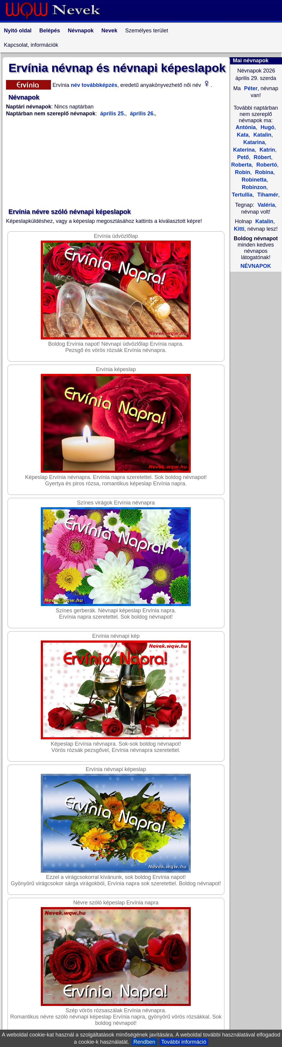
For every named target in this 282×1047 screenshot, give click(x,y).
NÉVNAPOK (255, 266)
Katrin (266, 150)
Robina (263, 172)
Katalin (262, 135)
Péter (249, 88)
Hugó (266, 127)
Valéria (266, 205)
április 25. (112, 114)
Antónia (246, 127)
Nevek (109, 31)
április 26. (141, 114)
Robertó (266, 165)
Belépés (49, 31)
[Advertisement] (117, 163)
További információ (183, 1042)
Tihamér (267, 195)
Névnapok (81, 31)
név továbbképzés (93, 85)
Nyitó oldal (18, 31)
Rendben (144, 1042)
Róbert (261, 157)
